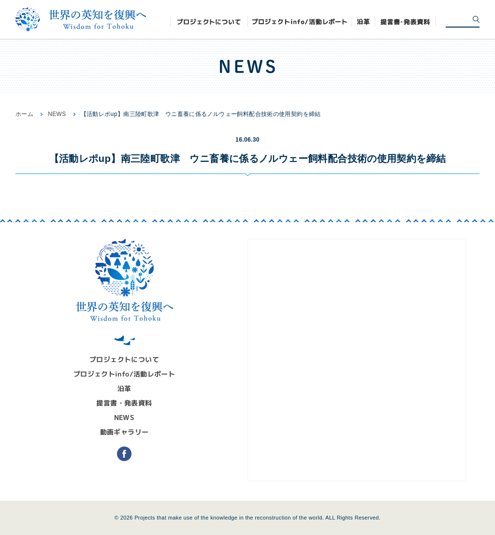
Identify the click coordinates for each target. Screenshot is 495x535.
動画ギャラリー (124, 431)
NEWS (57, 114)
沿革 (124, 388)
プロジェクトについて (124, 359)
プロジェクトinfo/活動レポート (124, 373)
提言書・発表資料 (124, 402)
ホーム (24, 114)
